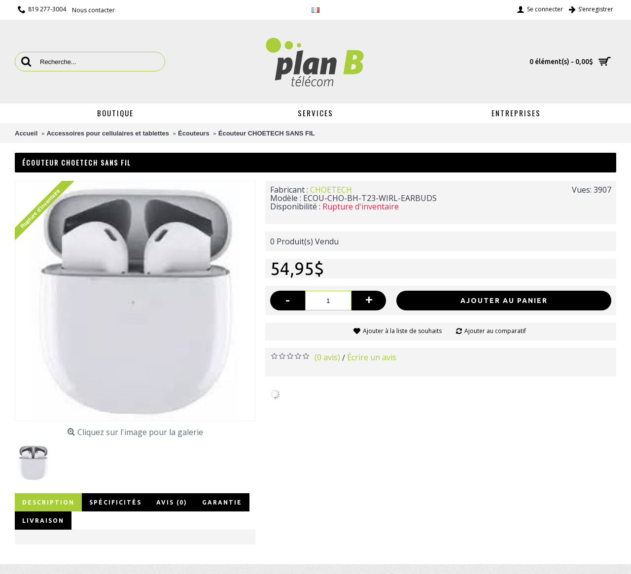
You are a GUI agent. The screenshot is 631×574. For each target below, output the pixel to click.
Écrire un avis (371, 357)
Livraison (43, 520)
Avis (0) (171, 502)
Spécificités (115, 502)
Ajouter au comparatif (495, 331)
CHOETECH (331, 189)
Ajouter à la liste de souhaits (402, 331)
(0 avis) (327, 357)
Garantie (222, 502)
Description (48, 502)
